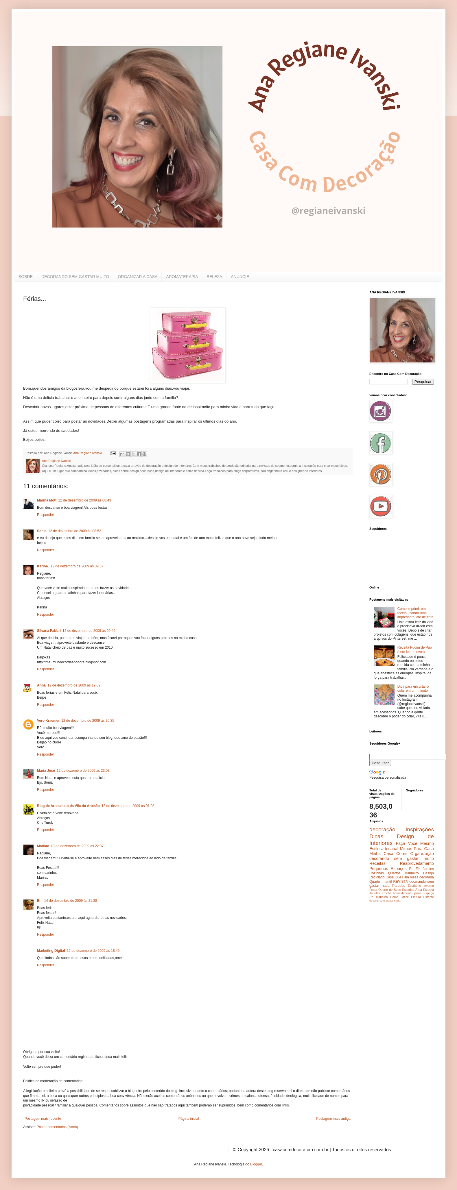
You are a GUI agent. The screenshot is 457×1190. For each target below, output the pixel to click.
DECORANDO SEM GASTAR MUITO (75, 276)
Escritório (414, 885)
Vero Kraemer (48, 721)
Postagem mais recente (43, 1119)
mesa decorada (422, 877)
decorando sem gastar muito (401, 858)
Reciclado (377, 877)
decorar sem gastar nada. (385, 900)
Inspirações (420, 829)
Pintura (416, 897)
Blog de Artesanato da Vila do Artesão (68, 806)
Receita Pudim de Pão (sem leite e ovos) (414, 649)
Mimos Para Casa (417, 848)
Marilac (43, 846)
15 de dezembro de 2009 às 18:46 (93, 951)
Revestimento (402, 893)
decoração (382, 829)
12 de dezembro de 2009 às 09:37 (77, 566)
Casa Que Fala (397, 877)
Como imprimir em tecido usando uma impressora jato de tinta (415, 613)
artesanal (389, 848)
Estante (428, 897)
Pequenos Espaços (388, 868)
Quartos (394, 873)
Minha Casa (381, 853)
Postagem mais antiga (333, 1119)
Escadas (408, 889)
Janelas (374, 893)
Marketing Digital (51, 951)
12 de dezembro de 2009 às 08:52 (74, 531)
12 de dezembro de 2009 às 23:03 (83, 771)
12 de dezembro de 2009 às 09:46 (88, 631)
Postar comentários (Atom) (57, 1127)
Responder (45, 515)
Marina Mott (46, 500)
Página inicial (188, 1119)
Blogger (256, 1164)
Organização (422, 853)
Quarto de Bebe (389, 889)
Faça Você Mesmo (415, 843)
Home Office (399, 897)
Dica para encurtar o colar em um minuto (413, 688)
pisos (417, 893)
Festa (373, 889)
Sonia (42, 531)
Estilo (374, 848)
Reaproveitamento (417, 863)
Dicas (376, 836)
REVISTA (400, 882)
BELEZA (214, 276)
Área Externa (424, 889)
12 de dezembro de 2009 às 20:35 (87, 721)
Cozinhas (376, 873)
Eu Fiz (414, 869)
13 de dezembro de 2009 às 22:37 (77, 846)
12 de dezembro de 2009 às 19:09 (73, 685)
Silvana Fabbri (49, 631)
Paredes (398, 886)
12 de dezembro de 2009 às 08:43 (84, 500)
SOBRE (26, 276)
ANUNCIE (240, 276)
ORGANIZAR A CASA (137, 276)
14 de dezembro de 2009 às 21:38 (70, 901)
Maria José (46, 771)
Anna (41, 685)
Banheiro (412, 873)
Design (428, 873)
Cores (401, 853)
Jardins (428, 869)
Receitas (377, 863)
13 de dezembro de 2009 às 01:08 (128, 806)
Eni (40, 901)
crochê (386, 893)
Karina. (43, 566)
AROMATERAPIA (182, 276)
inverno (429, 885)
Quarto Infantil (380, 882)
